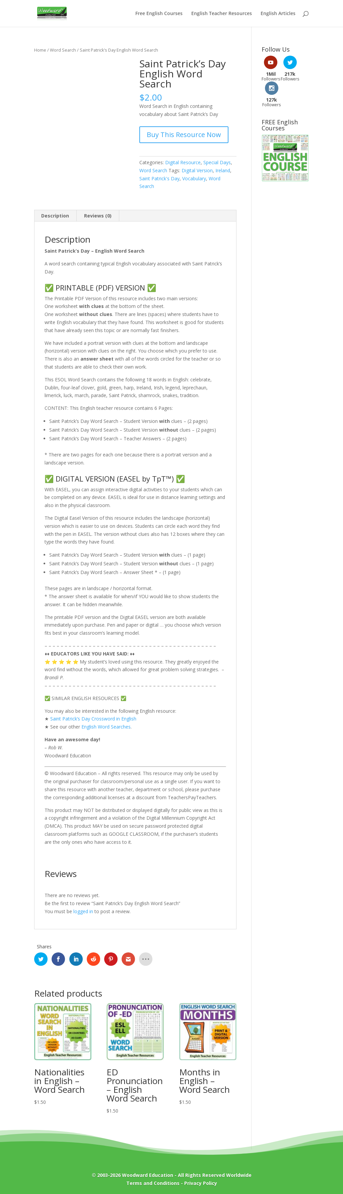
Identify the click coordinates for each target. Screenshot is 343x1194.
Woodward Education (147, 1175)
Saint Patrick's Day (159, 178)
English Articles (278, 13)
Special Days (217, 162)
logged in (83, 911)
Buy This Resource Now (184, 134)
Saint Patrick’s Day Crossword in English (93, 718)
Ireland (222, 170)
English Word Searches (106, 727)
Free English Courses (159, 13)
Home (40, 50)
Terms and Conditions (153, 1183)
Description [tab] (55, 215)
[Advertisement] (285, 273)
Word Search (63, 50)
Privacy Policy (200, 1183)
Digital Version (197, 170)
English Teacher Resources (221, 13)
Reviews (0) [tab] (98, 215)
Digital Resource (183, 162)
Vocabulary (194, 178)
